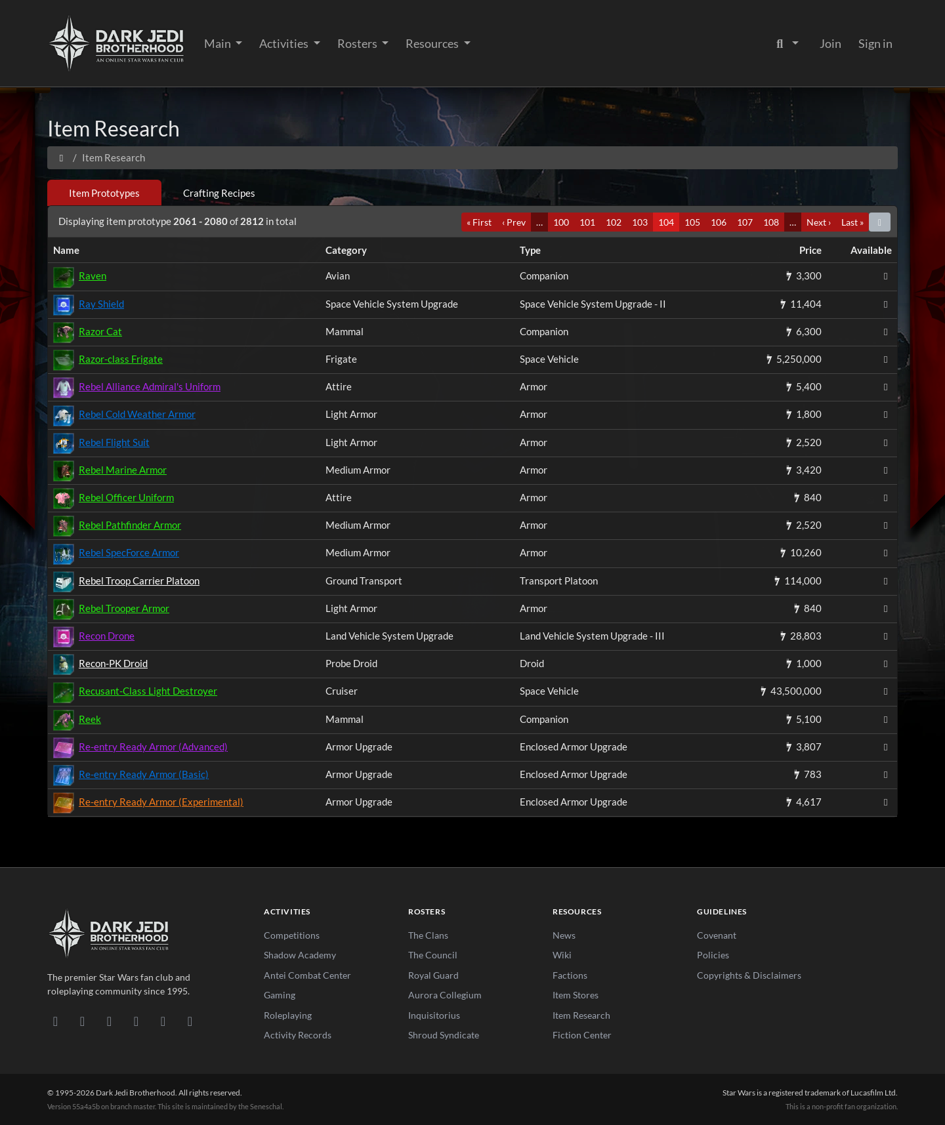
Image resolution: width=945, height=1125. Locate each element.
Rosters (358, 43)
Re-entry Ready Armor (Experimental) (161, 802)
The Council (432, 954)
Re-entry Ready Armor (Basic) (144, 774)
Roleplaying (288, 1015)
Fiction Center (582, 1034)
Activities (284, 43)
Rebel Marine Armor (123, 470)
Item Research (581, 1015)
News (564, 935)
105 (692, 222)
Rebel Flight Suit (114, 442)
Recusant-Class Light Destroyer (148, 691)
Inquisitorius (434, 1015)
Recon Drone (107, 636)
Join (830, 43)
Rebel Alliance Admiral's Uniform (149, 386)
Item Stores (575, 994)
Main (218, 43)
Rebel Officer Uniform (126, 497)
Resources (433, 43)
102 (613, 222)
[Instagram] (136, 1021)
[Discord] (55, 1021)
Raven (92, 275)
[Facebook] (109, 1021)
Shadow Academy (300, 954)
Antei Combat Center (307, 975)
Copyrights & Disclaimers (749, 975)
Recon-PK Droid (113, 663)
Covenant (716, 935)
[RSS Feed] (190, 1021)
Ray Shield (101, 304)
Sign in (875, 43)
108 (771, 222)
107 (745, 222)
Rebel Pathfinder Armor (130, 525)
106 (718, 222)
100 (561, 222)
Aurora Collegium (445, 994)
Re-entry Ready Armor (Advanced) (153, 746)
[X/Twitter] (163, 1021)
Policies (713, 954)
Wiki (562, 954)
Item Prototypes (104, 193)
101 (587, 222)
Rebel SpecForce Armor (129, 552)
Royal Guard (433, 975)
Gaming (279, 994)
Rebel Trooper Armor (124, 608)
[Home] (61, 157)
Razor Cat (100, 331)
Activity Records (297, 1034)
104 (666, 222)
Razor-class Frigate (121, 359)
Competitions (292, 935)
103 (640, 222)
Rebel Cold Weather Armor (137, 414)
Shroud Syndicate (443, 1034)
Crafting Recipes (219, 193)
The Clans (428, 935)
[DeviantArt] (82, 1021)
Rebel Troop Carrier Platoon (139, 580)
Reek (90, 719)
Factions (570, 975)
